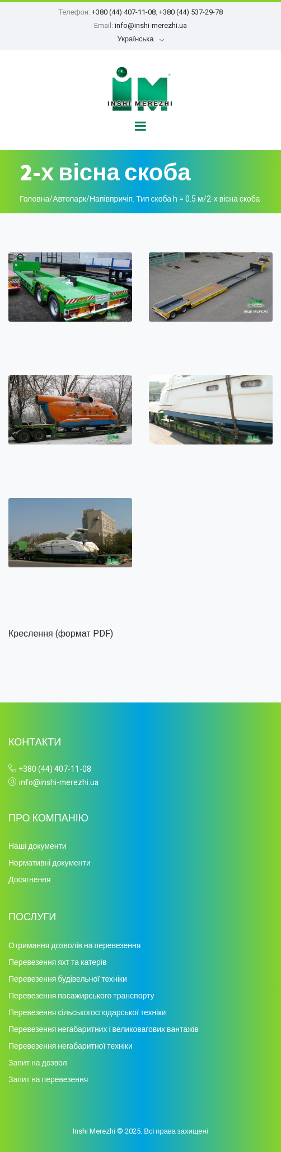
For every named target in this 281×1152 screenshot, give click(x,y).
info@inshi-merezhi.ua (151, 25)
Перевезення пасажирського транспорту (81, 996)
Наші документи (37, 846)
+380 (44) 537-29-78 (191, 12)
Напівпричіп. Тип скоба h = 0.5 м (146, 199)
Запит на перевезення (48, 1080)
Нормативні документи (49, 863)
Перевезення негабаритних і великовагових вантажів (103, 1029)
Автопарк (69, 199)
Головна (34, 199)
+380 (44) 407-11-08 (124, 12)
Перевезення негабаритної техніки (70, 1046)
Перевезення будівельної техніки (67, 979)
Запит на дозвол (37, 1063)
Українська (135, 39)
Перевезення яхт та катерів (57, 962)
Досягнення (29, 880)
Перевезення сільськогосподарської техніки (87, 1013)
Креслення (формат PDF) (60, 633)
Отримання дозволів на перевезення (74, 946)
